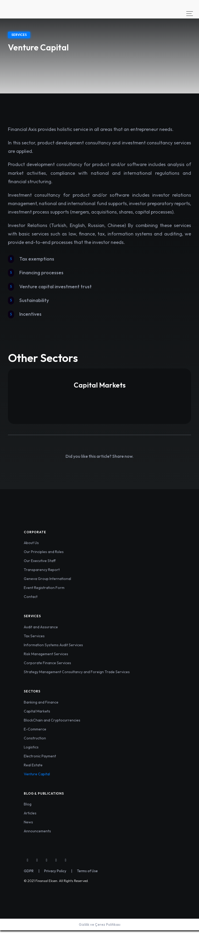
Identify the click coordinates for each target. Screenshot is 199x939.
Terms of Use (87, 871)
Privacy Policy (55, 871)
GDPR (29, 871)
